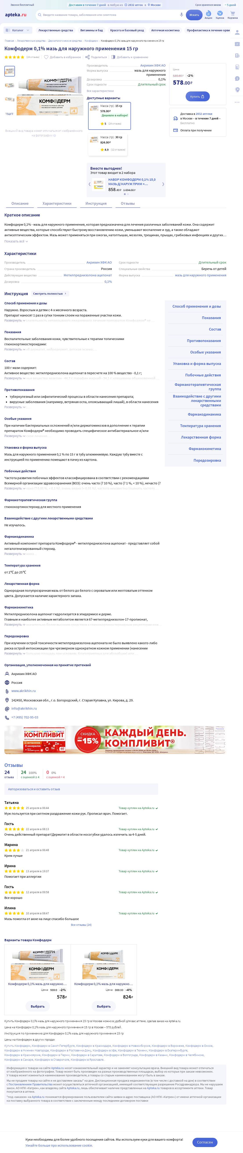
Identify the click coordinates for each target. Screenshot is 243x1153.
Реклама (220, 728)
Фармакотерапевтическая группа (198, 386)
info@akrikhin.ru (24, 708)
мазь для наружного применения (200, 275)
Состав (215, 329)
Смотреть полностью (50, 294)
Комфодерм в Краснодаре (93, 1046)
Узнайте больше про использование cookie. (59, 1145)
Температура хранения (200, 425)
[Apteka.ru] (19, 15)
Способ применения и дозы (196, 306)
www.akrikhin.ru (23, 690)
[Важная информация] (237, 78)
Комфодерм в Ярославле (87, 1060)
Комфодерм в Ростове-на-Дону (70, 1050)
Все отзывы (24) (81, 925)
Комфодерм (91, 40)
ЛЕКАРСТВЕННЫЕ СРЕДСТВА (31, 40)
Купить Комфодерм (17, 1046)
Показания (211, 317)
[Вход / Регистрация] (237, 32)
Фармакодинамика (204, 414)
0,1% (108, 281)
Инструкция (96, 203)
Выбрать (38, 1006)
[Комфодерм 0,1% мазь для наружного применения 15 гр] (110, 115)
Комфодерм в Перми (56, 1055)
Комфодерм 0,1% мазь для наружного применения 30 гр (103, 984)
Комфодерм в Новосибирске (131, 1046)
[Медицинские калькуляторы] (237, 67)
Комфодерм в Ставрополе (52, 1060)
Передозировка (207, 460)
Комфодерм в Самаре (18, 1060)
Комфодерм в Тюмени (132, 1050)
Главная (9, 40)
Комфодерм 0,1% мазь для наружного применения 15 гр (37, 984)
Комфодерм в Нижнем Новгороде (26, 1050)
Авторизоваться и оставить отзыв (34, 789)
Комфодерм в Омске (198, 1046)
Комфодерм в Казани (153, 1055)
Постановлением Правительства (31, 1084)
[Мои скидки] (237, 44)
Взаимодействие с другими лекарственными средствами (197, 400)
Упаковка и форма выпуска (197, 363)
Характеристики (57, 203)
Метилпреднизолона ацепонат (88, 275)
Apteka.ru (57, 1068)
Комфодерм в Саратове (86, 1055)
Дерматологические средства (65, 40)
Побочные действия (203, 375)
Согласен (205, 1142)
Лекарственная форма (201, 437)
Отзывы (128, 203)
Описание (20, 203)
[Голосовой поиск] (181, 15)
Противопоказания (204, 340)
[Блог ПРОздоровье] (237, 55)
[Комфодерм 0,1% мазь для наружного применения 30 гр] (108, 144)
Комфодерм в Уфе (104, 1050)
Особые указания (205, 352)
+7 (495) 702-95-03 (24, 717)
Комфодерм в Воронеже (168, 1046)
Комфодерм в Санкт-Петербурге (53, 1046)
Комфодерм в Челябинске (186, 1055)
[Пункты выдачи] (237, 90)
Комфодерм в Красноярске (22, 1055)
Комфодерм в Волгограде (121, 1055)
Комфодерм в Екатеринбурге (168, 1050)
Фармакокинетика (205, 448)
